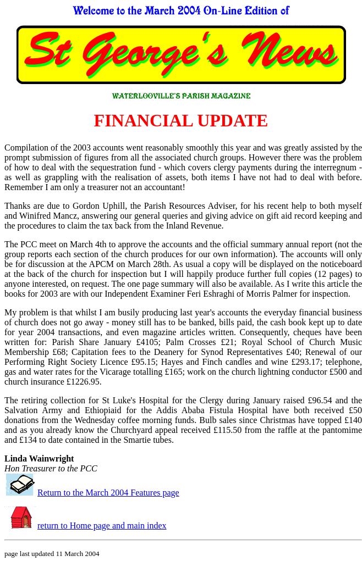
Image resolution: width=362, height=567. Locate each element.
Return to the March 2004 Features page (108, 492)
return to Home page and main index (102, 525)
